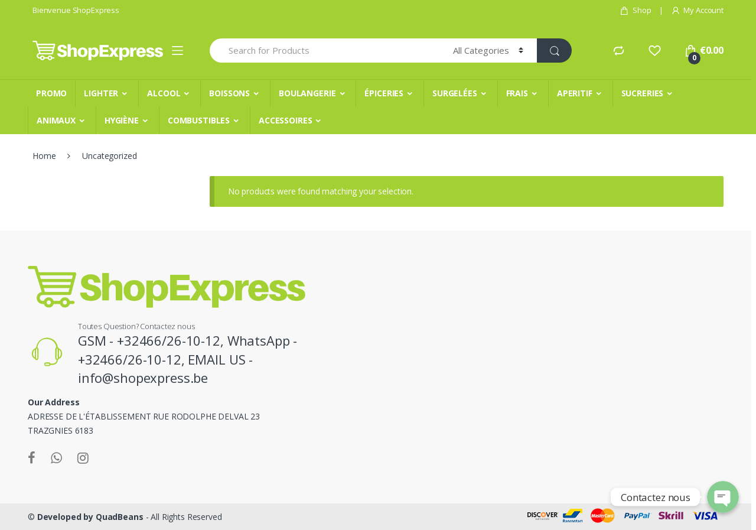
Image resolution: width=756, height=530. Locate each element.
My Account (697, 10)
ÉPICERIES (383, 93)
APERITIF (574, 93)
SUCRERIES (642, 93)
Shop (635, 10)
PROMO (51, 93)
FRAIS (517, 93)
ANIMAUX (56, 120)
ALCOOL (163, 93)
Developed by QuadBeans (90, 516)
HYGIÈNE (122, 120)
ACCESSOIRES (285, 120)
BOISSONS (229, 93)
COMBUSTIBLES (199, 120)
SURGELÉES (454, 93)
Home (44, 155)
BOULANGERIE (307, 93)
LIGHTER (101, 93)
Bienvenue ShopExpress (75, 10)
